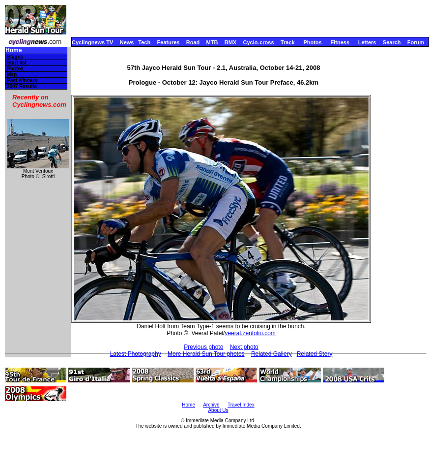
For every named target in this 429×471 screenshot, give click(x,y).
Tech (144, 42)
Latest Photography (135, 353)
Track (288, 42)
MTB (212, 42)
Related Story (315, 353)
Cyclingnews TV (92, 42)
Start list (17, 62)
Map (12, 74)
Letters (367, 42)
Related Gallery (271, 353)
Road (193, 42)
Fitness (339, 42)
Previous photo (203, 347)
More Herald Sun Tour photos (206, 353)
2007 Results (22, 86)
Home (13, 50)
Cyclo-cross (258, 42)
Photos (312, 42)
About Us (218, 410)
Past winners (22, 80)
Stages (15, 57)
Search (392, 42)
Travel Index (241, 405)
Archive (211, 405)
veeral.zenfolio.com (250, 333)
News (127, 42)
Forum (415, 42)
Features (168, 42)
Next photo (244, 347)
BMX (230, 42)
